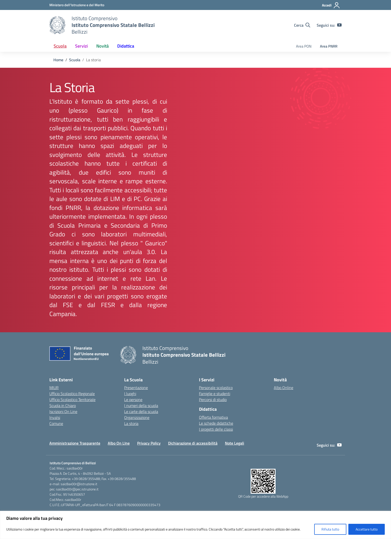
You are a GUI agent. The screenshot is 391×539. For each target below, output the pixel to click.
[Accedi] (331, 5)
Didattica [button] (125, 46)
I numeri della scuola (141, 405)
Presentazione (136, 388)
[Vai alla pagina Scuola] (74, 60)
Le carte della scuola (141, 411)
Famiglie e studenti (214, 394)
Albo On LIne (119, 443)
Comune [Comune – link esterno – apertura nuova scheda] (56, 423)
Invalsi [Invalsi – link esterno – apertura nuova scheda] (54, 417)
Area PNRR (328, 46)
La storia (131, 423)
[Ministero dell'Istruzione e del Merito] (76, 4)
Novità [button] (102, 46)
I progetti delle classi (216, 429)
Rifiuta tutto (330, 529)
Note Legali (234, 443)
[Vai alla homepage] (57, 25)
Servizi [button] (81, 46)
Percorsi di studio (213, 400)
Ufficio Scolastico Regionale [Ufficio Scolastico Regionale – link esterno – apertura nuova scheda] (72, 394)
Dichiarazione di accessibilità (192, 443)
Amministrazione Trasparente (74, 443)
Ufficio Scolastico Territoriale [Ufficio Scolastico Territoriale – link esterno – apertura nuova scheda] (72, 400)
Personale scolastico (216, 388)
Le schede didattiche (216, 423)
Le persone (133, 400)
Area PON (303, 46)
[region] (195, 525)
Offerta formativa (213, 417)
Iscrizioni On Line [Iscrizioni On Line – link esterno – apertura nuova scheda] (63, 411)
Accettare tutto (367, 529)
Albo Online (283, 388)
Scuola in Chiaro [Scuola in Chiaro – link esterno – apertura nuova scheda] (62, 405)
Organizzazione (136, 417)
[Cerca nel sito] (302, 25)
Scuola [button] (60, 46)
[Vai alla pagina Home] (58, 60)
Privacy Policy (149, 443)
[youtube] (339, 25)
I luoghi (130, 394)
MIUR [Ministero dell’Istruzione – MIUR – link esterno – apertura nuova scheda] (54, 388)
